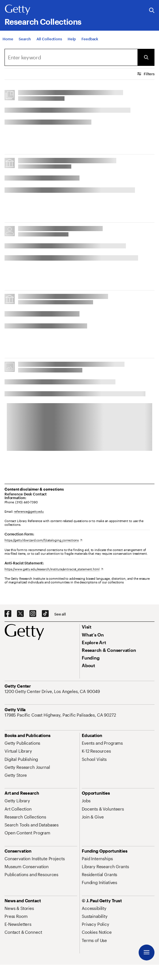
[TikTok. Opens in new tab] (45, 613)
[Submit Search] (145, 57)
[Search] (25, 39)
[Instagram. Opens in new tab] (32, 613)
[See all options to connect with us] (60, 614)
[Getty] (18, 10)
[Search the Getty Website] (151, 11)
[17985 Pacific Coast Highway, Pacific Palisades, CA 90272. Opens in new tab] (61, 715)
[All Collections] (49, 39)
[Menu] (146, 952)
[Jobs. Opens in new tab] (86, 800)
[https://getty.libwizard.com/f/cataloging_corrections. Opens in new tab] (43, 540)
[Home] (8, 39)
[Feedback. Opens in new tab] (89, 39)
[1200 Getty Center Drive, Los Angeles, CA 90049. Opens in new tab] (53, 691)
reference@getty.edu (29, 511)
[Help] (72, 39)
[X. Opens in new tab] (20, 613)
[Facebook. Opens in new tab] (8, 613)
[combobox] (71, 57)
